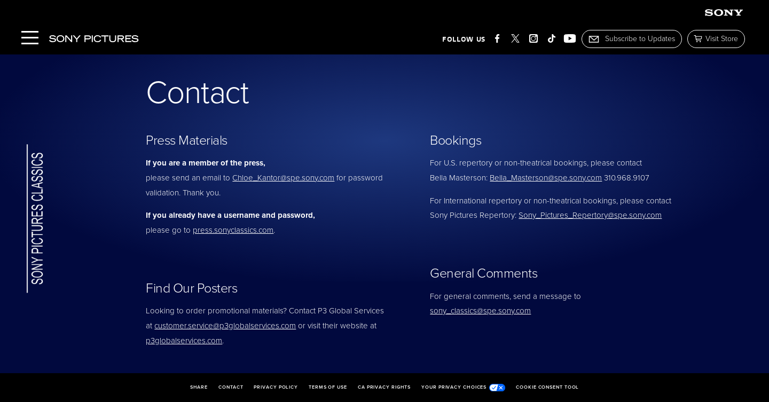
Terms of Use (328, 387)
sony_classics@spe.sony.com (480, 311)
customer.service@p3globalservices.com (225, 325)
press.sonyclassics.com (233, 230)
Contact (230, 387)
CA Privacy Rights (384, 387)
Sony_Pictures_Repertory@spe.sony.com (590, 215)
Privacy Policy (276, 387)
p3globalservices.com (184, 340)
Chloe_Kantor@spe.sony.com (283, 178)
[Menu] (29, 38)
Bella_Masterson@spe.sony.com (546, 178)
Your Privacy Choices (463, 387)
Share (199, 387)
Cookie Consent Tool (547, 387)
